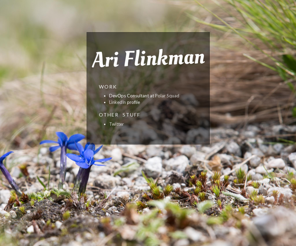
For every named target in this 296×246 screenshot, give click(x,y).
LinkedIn (117, 102)
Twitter (116, 124)
